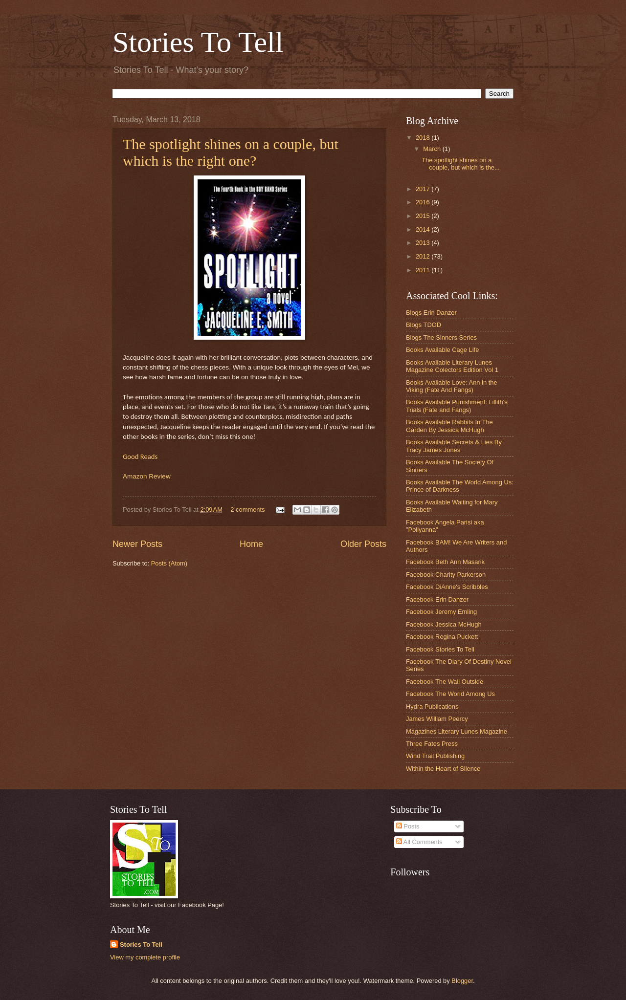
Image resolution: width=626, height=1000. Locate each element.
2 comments (247, 509)
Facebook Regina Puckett (442, 636)
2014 (423, 229)
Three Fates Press (432, 743)
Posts (408, 826)
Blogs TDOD (423, 324)
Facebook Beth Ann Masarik (445, 561)
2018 (423, 137)
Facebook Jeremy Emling (441, 611)
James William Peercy (437, 718)
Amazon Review (147, 476)
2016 (423, 202)
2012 (423, 256)
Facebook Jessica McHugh (444, 624)
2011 (423, 270)
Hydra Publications (432, 706)
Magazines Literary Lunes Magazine (456, 731)
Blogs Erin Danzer (431, 312)
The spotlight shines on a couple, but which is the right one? (230, 152)
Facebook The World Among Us (450, 693)
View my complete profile (145, 957)
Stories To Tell (197, 42)
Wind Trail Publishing (435, 756)
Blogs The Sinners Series (441, 337)
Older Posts (363, 544)
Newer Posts (137, 544)
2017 (423, 189)
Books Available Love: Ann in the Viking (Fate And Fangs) (451, 386)
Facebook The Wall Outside (444, 681)
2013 (423, 242)
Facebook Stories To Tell (440, 649)
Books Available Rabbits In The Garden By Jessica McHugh (449, 425)
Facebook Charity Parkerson (446, 574)
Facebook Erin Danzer (437, 599)
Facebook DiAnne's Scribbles (447, 586)
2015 (423, 215)
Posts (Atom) (169, 563)
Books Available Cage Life (442, 349)
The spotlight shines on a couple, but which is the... (461, 163)
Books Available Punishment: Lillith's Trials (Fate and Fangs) (457, 405)
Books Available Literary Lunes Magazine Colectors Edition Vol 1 (452, 366)
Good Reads (140, 456)
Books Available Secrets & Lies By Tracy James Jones (454, 445)
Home (251, 544)
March (432, 148)
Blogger (462, 980)
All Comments (419, 842)
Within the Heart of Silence (443, 768)
